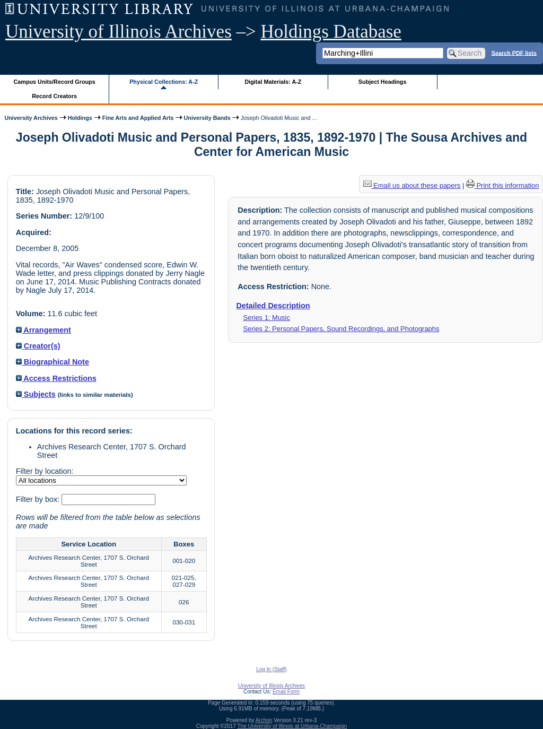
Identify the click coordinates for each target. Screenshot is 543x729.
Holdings (80, 118)
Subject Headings (382, 82)
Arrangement (43, 330)
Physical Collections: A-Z (163, 82)
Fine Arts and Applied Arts (138, 118)
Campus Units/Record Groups (54, 82)
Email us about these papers (412, 185)
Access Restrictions (56, 378)
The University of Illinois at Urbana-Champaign (292, 726)
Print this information (502, 185)
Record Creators (54, 96)
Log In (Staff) (271, 669)
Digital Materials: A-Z (272, 82)
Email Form (286, 692)
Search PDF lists (514, 52)
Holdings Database (331, 31)
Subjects (36, 394)
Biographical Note (52, 362)
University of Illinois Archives (118, 31)
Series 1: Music (266, 318)
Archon (264, 720)
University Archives (30, 118)
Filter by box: (39, 499)
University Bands (207, 118)
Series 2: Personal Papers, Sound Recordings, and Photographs (341, 329)
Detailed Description (273, 305)
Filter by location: (45, 471)
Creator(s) (38, 346)
